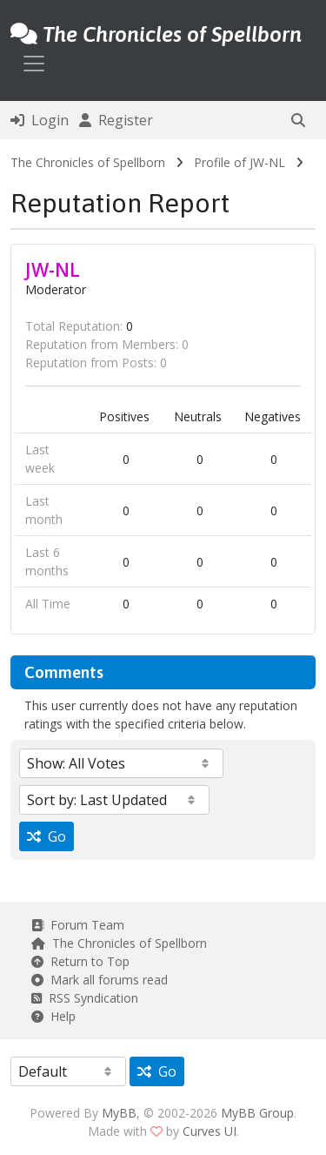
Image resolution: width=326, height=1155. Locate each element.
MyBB (119, 1113)
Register (116, 120)
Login (39, 120)
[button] (298, 120)
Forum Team (77, 925)
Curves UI (209, 1131)
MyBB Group (257, 1113)
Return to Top (80, 961)
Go (46, 836)
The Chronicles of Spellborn (87, 162)
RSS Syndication (84, 998)
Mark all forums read (99, 979)
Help (53, 1016)
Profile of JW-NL (239, 162)
